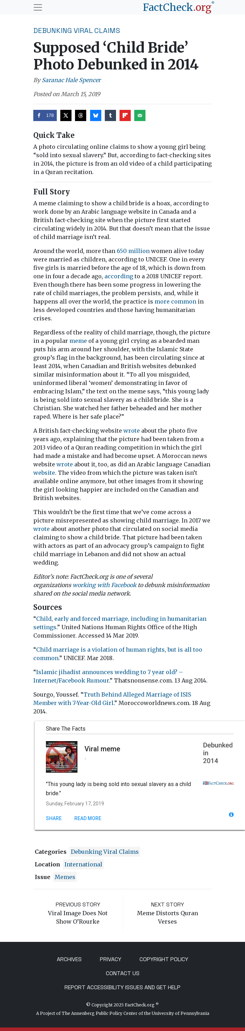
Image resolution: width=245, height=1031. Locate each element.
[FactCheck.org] (179, 7)
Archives (69, 959)
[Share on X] (66, 115)
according (118, 276)
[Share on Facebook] (45, 115)
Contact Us (122, 973)
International (83, 864)
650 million (133, 250)
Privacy (110, 959)
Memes (65, 876)
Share (54, 818)
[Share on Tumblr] (110, 115)
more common (175, 301)
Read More (87, 818)
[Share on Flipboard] (125, 115)
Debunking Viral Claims (76, 30)
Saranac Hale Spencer (71, 80)
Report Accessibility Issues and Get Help (122, 987)
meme (78, 340)
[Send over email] (139, 115)
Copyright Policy (163, 959)
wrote (131, 430)
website (44, 472)
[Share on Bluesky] (95, 115)
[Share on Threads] (80, 115)
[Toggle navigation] (38, 7)
